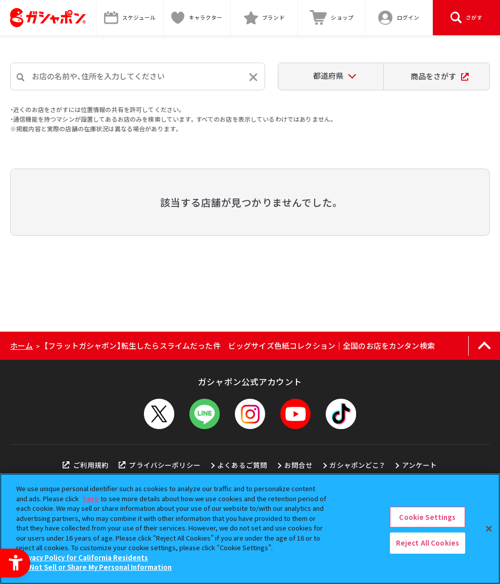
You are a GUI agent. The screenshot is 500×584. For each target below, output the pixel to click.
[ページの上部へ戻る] (484, 345)
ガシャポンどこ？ (357, 465)
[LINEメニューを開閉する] (204, 414)
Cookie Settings (427, 517)
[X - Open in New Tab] (159, 414)
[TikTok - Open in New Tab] (341, 414)
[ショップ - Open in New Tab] (331, 17)
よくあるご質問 (242, 465)
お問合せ (298, 465)
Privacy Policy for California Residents (83, 557)
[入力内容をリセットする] (253, 77)
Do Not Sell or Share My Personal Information (95, 567)
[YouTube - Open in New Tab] (295, 414)
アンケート (419, 465)
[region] (250, 528)
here (91, 498)
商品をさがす (440, 76)
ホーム (21, 345)
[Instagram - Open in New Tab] (250, 414)
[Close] (489, 528)
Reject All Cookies (427, 543)
